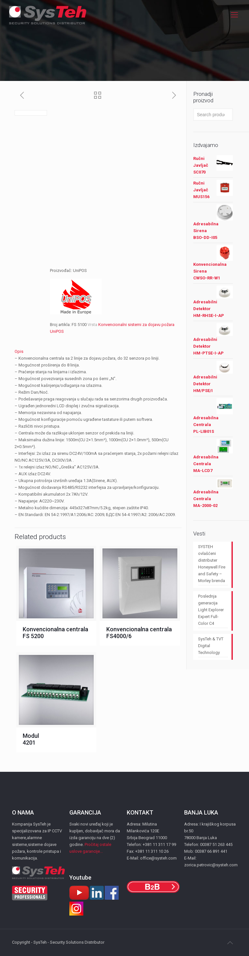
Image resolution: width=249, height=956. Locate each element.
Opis (19, 351)
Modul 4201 (31, 739)
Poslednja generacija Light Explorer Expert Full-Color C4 (211, 610)
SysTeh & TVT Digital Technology (210, 645)
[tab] (98, 351)
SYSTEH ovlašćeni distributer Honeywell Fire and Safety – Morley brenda (211, 563)
